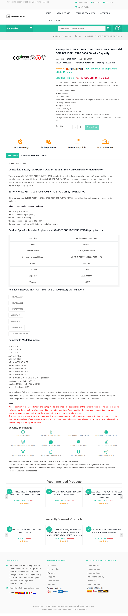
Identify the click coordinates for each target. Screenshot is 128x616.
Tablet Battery (94, 572)
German (61, 612)
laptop (78, 38)
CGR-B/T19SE (16, 330)
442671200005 (16, 312)
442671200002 (16, 305)
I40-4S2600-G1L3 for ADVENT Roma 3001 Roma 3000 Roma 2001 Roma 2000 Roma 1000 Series (103, 497)
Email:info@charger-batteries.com (25, 590)
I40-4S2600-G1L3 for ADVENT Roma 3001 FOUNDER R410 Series (64, 496)
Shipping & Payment (33, 157)
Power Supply (94, 583)
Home (57, 38)
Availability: (61, 61)
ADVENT (89, 38)
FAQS (49, 157)
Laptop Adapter (94, 575)
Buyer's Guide (82, 7)
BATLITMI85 (15, 324)
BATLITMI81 (15, 318)
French (77, 612)
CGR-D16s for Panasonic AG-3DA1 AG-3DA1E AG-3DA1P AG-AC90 (104, 533)
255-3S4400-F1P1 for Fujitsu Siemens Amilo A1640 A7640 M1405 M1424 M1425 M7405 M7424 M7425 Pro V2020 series (64, 535)
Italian (69, 612)
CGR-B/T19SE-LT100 (19, 336)
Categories (19, 30)
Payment (95, 2)
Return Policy (82, 2)
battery (68, 38)
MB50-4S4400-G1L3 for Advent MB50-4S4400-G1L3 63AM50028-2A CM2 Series (24, 496)
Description (13, 157)
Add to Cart (92, 129)
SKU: (82, 61)
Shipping (107, 2)
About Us (52, 568)
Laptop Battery (94, 568)
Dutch (84, 612)
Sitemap (51, 587)
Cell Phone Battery (96, 579)
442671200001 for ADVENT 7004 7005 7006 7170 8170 (24, 533)
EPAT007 (88, 61)
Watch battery (94, 587)
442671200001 (16, 299)
